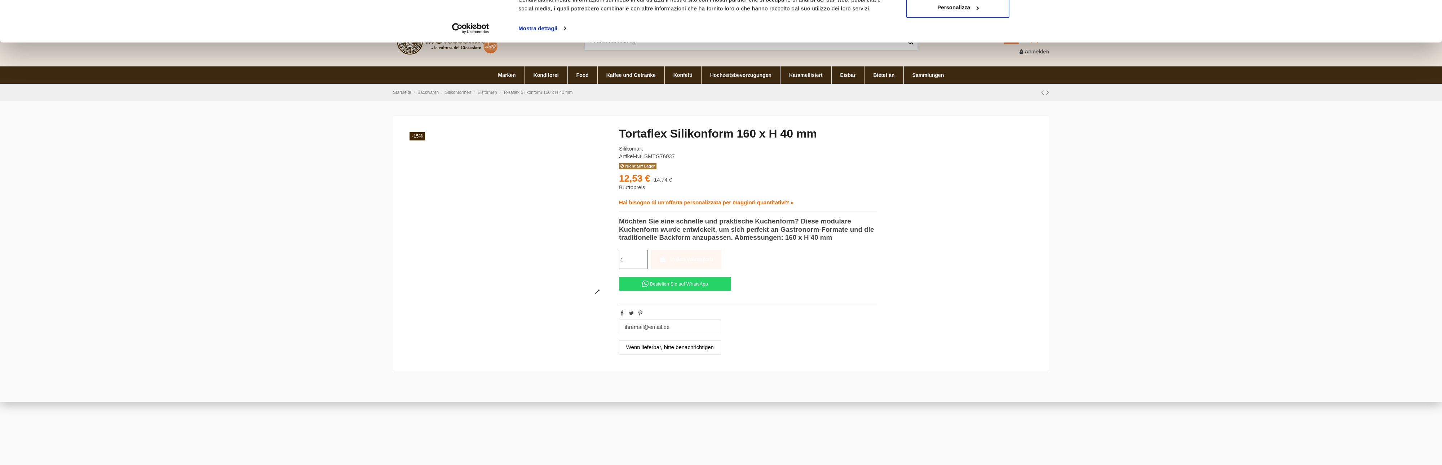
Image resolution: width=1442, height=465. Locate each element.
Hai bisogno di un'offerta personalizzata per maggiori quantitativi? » (706, 202)
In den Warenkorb (686, 259)
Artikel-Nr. (631, 156)
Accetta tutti (958, 80)
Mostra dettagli (537, 125)
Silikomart (631, 148)
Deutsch (1031, 7)
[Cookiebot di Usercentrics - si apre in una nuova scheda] (470, 125)
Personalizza (958, 104)
